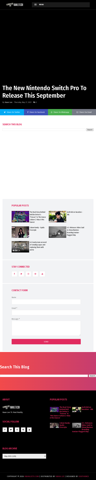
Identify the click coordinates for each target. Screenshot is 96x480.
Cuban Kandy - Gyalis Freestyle (37, 228)
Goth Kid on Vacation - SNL (75, 213)
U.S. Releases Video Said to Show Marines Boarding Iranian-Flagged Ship (75, 231)
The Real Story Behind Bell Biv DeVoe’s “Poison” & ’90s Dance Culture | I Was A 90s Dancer (38, 217)
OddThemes (84, 476)
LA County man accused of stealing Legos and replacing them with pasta (38, 246)
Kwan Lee (8, 102)
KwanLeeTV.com (31, 476)
